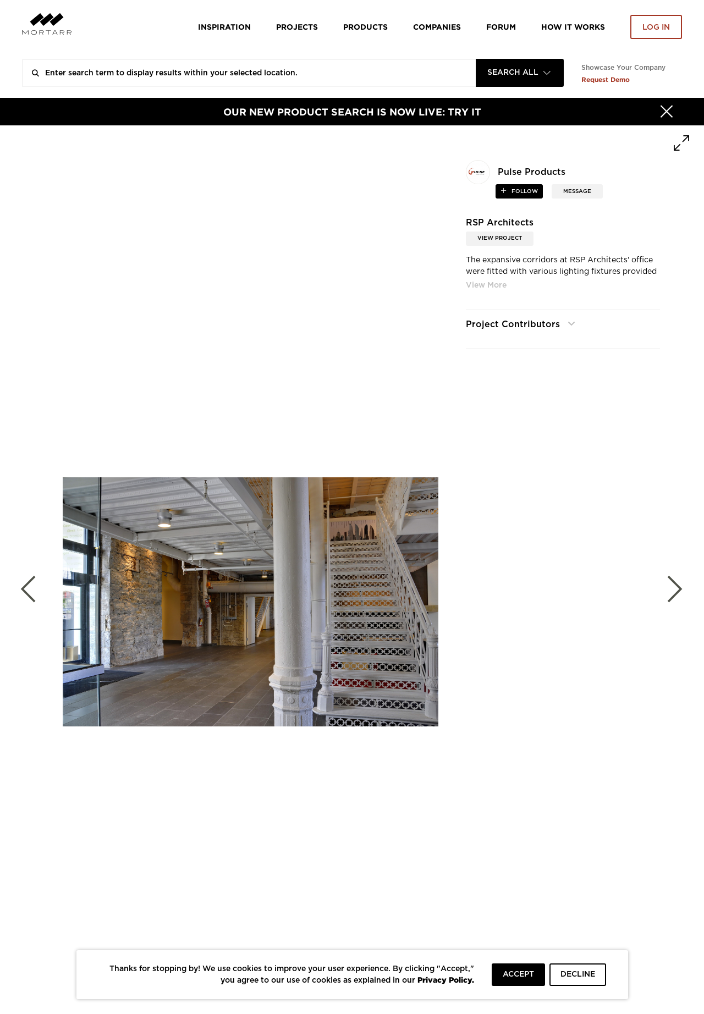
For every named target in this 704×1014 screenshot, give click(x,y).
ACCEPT (518, 974)
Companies (437, 27)
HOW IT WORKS (573, 27)
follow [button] (524, 191)
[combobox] (520, 73)
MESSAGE (577, 191)
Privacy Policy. (445, 980)
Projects (297, 27)
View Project (499, 238)
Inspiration (224, 27)
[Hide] (666, 111)
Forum (501, 27)
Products (365, 27)
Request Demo (605, 79)
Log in (656, 27)
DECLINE (577, 974)
